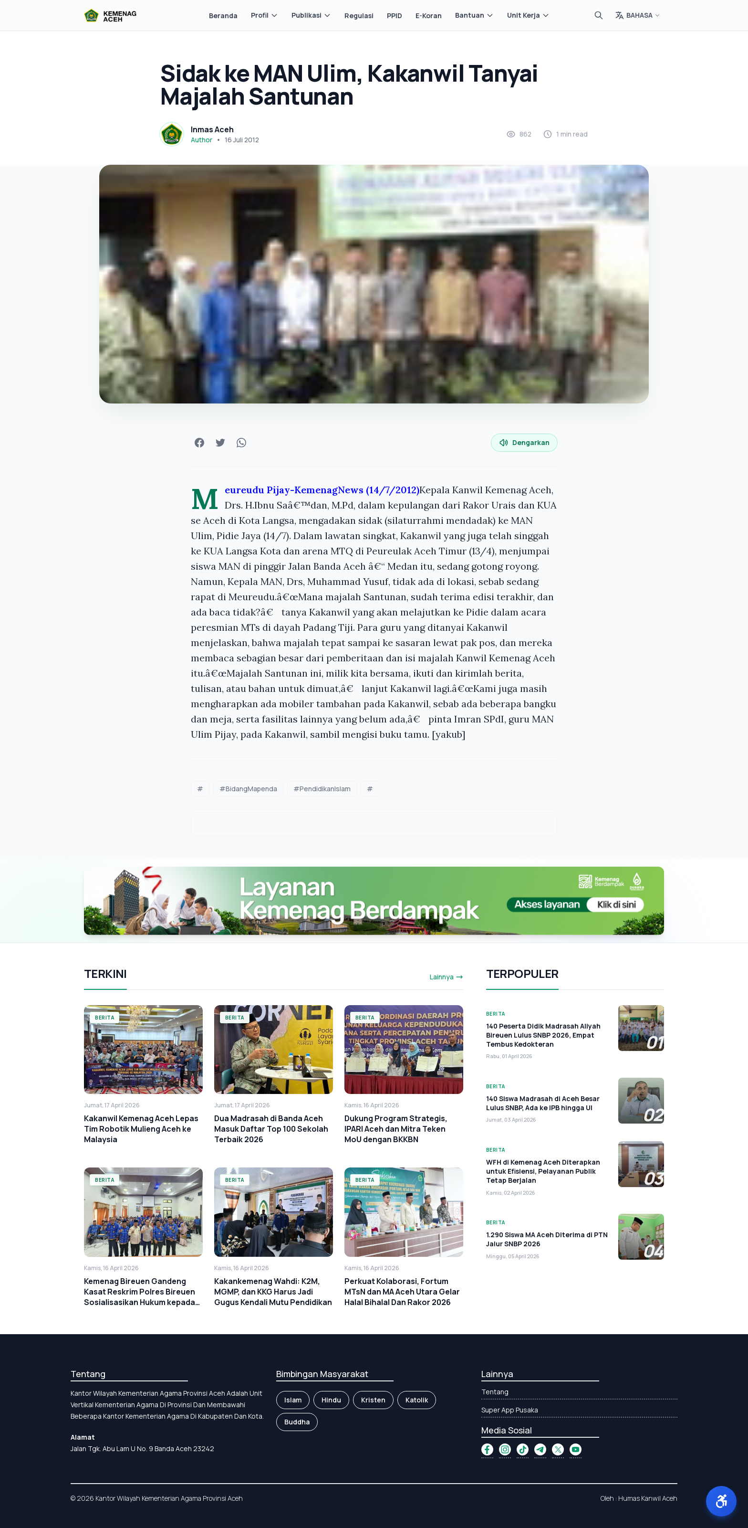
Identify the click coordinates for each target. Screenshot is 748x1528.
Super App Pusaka (509, 1409)
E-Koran (429, 15)
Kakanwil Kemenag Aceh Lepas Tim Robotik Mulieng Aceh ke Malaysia (141, 1129)
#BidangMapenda (248, 788)
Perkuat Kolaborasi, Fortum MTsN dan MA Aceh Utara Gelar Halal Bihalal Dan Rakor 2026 (402, 1291)
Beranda (223, 15)
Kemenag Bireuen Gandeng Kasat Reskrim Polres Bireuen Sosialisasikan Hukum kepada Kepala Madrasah (139, 1297)
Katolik (416, 1399)
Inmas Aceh (212, 129)
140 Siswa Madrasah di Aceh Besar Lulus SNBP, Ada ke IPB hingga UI (543, 1103)
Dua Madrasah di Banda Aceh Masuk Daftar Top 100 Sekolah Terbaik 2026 (271, 1129)
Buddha (297, 1421)
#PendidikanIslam (322, 788)
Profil (264, 15)
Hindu (331, 1399)
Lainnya (446, 976)
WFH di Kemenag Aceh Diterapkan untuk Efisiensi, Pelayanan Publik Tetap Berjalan (543, 1171)
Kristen (373, 1399)
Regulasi (359, 15)
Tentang (495, 1391)
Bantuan (474, 15)
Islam (292, 1399)
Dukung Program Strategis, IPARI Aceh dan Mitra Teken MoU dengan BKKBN (395, 1129)
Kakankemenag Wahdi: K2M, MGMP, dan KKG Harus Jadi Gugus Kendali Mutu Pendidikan (273, 1291)
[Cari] (598, 15)
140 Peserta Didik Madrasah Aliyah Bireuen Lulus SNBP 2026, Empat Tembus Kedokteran (543, 1035)
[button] (721, 1501)
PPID (394, 15)
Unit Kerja (528, 15)
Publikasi (311, 15)
